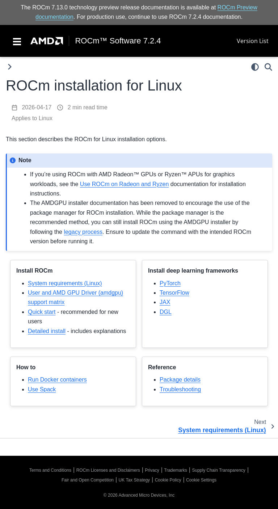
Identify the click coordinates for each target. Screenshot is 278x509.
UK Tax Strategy (134, 480)
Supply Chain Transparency (218, 470)
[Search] (268, 67)
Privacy (152, 470)
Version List (253, 41)
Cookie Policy (168, 480)
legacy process (83, 232)
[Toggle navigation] (17, 41)
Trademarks (175, 470)
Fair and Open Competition (88, 480)
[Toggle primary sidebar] (9, 67)
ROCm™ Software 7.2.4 (118, 41)
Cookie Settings (201, 480)
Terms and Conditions (50, 470)
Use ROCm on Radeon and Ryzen (124, 184)
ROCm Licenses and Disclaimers (108, 470)
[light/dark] (255, 67)
